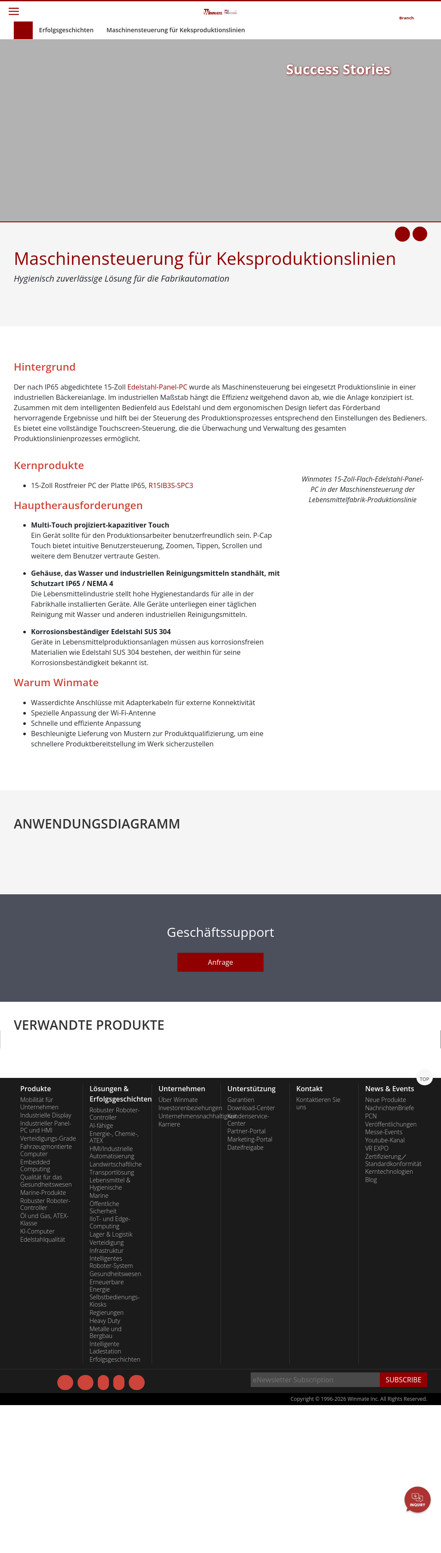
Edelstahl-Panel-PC (157, 387)
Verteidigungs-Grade (48, 1285)
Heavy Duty (105, 1467)
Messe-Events (383, 1278)
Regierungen (107, 1459)
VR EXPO (376, 1294)
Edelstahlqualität (42, 1386)
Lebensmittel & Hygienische (110, 1330)
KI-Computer (37, 1377)
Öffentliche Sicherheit (104, 1353)
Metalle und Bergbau (105, 1478)
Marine (99, 1342)
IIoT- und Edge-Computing (110, 1368)
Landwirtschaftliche (116, 1310)
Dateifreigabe (245, 1294)
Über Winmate (178, 1246)
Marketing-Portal (249, 1285)
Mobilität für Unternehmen (39, 1249)
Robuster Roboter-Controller (45, 1350)
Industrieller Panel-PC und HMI (45, 1273)
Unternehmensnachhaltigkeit (186, 1262)
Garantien (240, 1246)
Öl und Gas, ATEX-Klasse (44, 1365)
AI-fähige (101, 1272)
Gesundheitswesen (115, 1420)
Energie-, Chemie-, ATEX (114, 1283)
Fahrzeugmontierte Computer (46, 1296)
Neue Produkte (385, 1246)
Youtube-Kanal (385, 1286)
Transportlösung (112, 1319)
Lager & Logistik (111, 1380)
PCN (371, 1262)
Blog (371, 1326)
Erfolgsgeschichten (66, 30)
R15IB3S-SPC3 (171, 485)
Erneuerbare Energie (107, 1431)
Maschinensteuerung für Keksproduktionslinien (175, 30)
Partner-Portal (246, 1277)
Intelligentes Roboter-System (111, 1408)
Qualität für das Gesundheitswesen (46, 1327)
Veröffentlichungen (390, 1270)
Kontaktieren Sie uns (318, 1249)
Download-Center (251, 1254)
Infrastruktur (107, 1397)
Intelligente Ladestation (105, 1493)
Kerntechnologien (389, 1318)
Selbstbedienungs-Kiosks (115, 1447)
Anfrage (220, 1125)
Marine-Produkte (43, 1339)
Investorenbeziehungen (186, 1254)
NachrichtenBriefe (389, 1254)
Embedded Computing (35, 1312)
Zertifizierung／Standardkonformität (393, 1306)
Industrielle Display (45, 1261)
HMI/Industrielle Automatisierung (112, 1298)
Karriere (169, 1270)
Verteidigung (107, 1389)
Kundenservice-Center (248, 1266)
